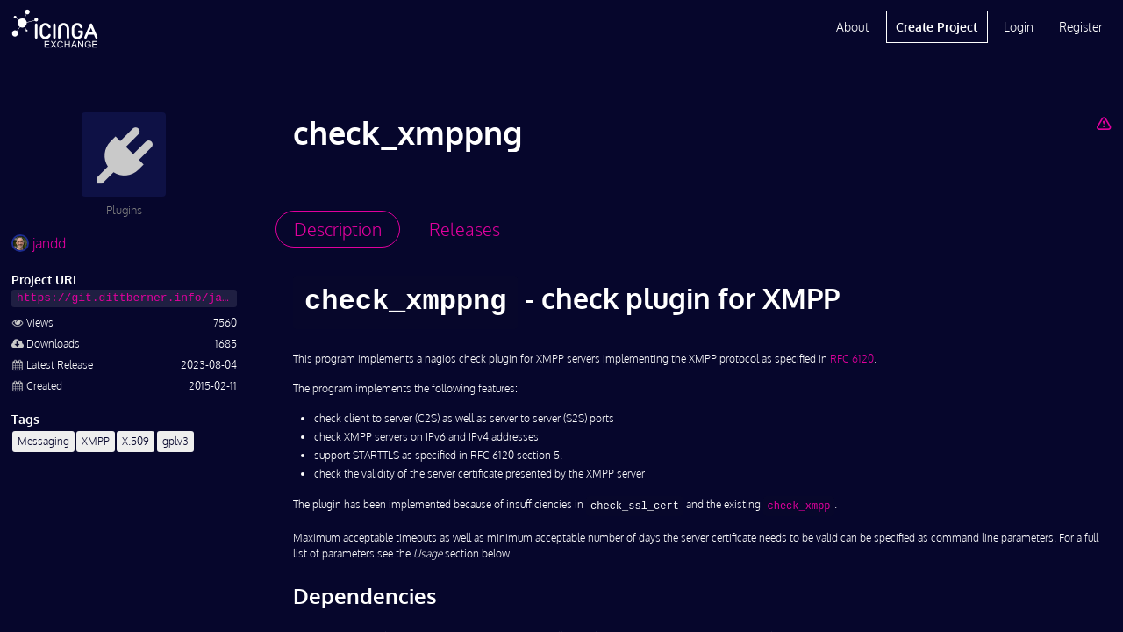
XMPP (96, 441)
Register (1081, 26)
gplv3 (175, 441)
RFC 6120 (852, 358)
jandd (38, 243)
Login (1019, 26)
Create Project (936, 26)
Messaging (43, 441)
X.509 (135, 441)
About (852, 26)
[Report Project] (1103, 122)
